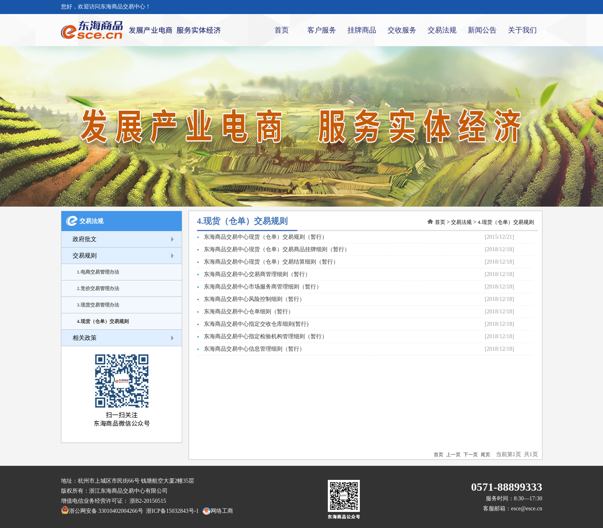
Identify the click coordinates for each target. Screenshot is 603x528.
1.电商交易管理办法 (98, 272)
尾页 (485, 454)
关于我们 (522, 30)
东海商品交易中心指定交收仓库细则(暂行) (253, 324)
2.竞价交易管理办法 (98, 288)
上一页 (453, 454)
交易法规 (442, 30)
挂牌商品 (361, 30)
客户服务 (321, 30)
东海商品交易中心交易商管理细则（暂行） (254, 274)
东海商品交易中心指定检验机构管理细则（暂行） (262, 336)
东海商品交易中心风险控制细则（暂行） (251, 299)
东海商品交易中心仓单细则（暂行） (245, 312)
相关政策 (85, 338)
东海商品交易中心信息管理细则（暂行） (251, 349)
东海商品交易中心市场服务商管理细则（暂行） (259, 287)
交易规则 (85, 255)
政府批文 (85, 239)
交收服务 (402, 30)
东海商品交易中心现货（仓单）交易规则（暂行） (262, 237)
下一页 (470, 454)
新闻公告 (482, 30)
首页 (281, 30)
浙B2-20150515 (148, 501)
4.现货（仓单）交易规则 (103, 321)
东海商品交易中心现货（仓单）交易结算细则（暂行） (268, 262)
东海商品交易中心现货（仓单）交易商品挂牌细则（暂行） (273, 249)
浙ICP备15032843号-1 (171, 511)
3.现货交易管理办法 (98, 305)
